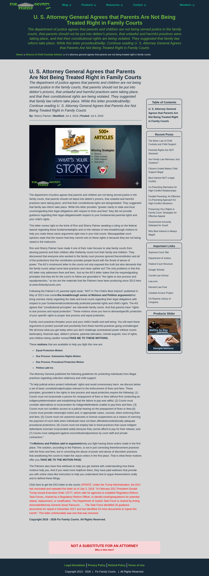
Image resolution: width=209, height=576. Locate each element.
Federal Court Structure (160, 264)
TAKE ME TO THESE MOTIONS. (88, 338)
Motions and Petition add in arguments (58, 443)
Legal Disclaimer (74, 565)
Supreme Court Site (158, 252)
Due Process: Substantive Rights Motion (58, 356)
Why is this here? (104, 550)
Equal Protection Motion (49, 350)
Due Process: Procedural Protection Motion (60, 362)
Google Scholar (156, 270)
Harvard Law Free (157, 287)
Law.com (152, 281)
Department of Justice (159, 258)
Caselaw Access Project (160, 293)
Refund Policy (117, 565)
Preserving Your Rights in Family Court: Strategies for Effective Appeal (162, 212)
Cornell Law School (158, 275)
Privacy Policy (97, 565)
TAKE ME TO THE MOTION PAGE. (61, 459)
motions (42, 344)
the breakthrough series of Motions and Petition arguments (94, 295)
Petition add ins (44, 368)
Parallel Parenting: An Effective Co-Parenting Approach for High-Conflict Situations (164, 200)
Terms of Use (136, 565)
